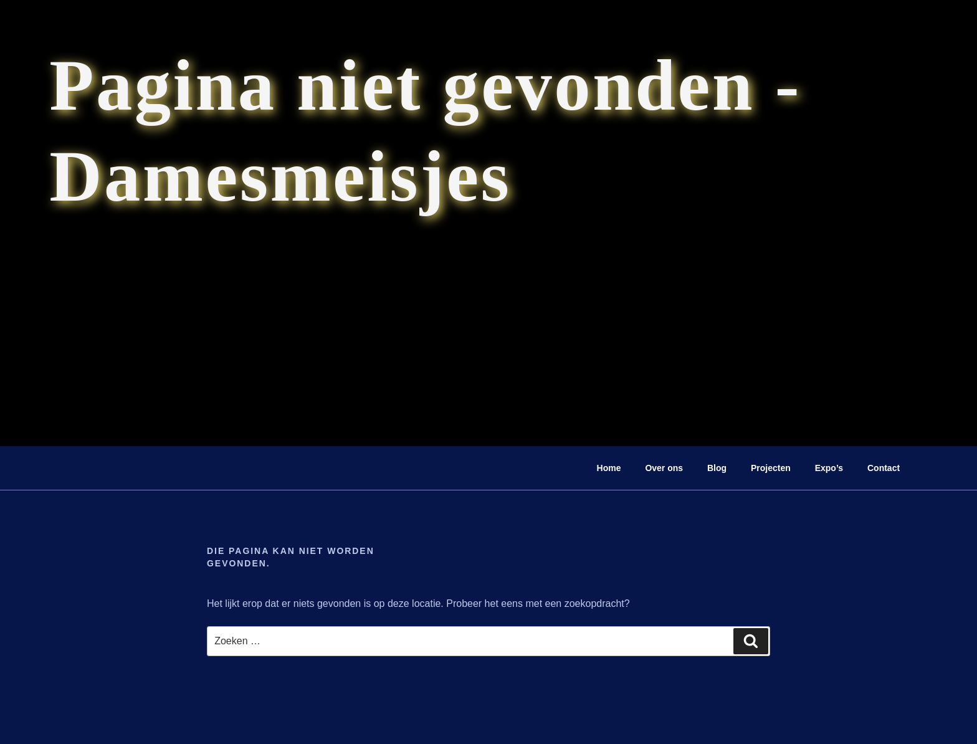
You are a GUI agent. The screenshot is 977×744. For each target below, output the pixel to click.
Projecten (771, 468)
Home (609, 468)
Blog (717, 468)
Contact (883, 468)
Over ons (664, 468)
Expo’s (829, 468)
